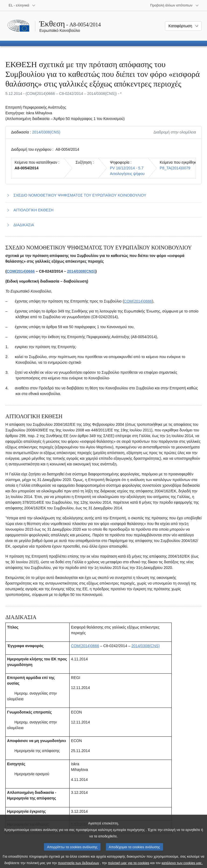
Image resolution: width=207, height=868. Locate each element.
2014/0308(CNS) (46, 132)
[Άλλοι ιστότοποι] (174, 5)
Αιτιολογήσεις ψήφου (127, 173)
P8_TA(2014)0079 (175, 168)
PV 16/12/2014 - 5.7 (127, 168)
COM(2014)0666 (21, 271)
